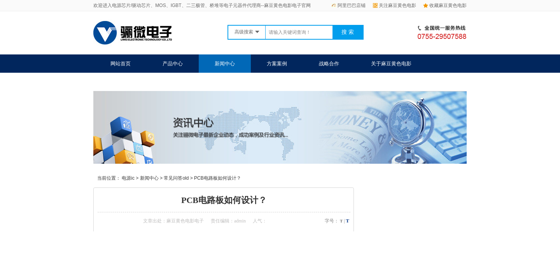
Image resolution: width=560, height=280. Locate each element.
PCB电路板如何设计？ (217, 178)
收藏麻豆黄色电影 (445, 5)
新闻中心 (225, 63)
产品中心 (173, 63)
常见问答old (176, 178)
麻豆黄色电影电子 (185, 221)
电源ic (128, 178)
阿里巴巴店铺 (348, 5)
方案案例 (277, 63)
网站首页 (120, 63)
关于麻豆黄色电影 (391, 63)
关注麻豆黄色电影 (394, 5)
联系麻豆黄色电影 (130, 82)
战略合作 (329, 63)
